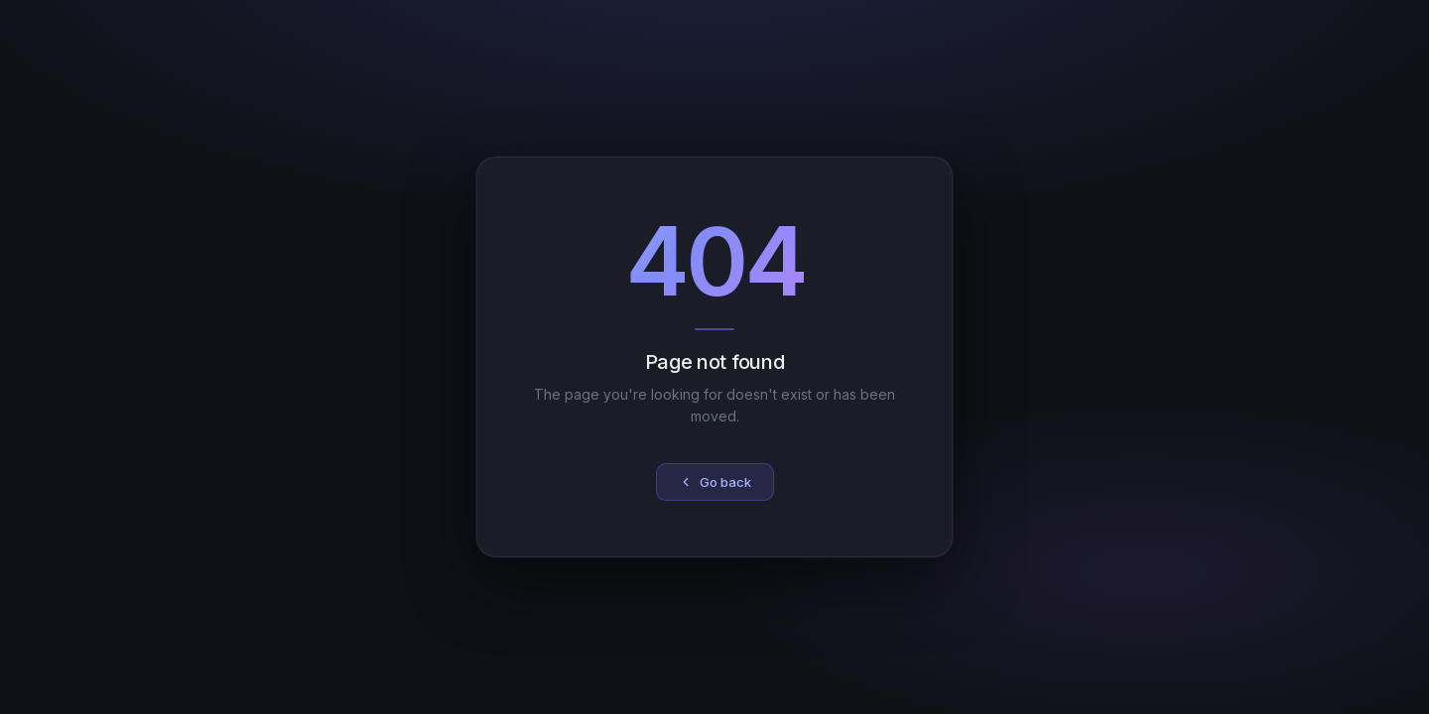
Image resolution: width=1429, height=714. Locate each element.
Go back (715, 482)
